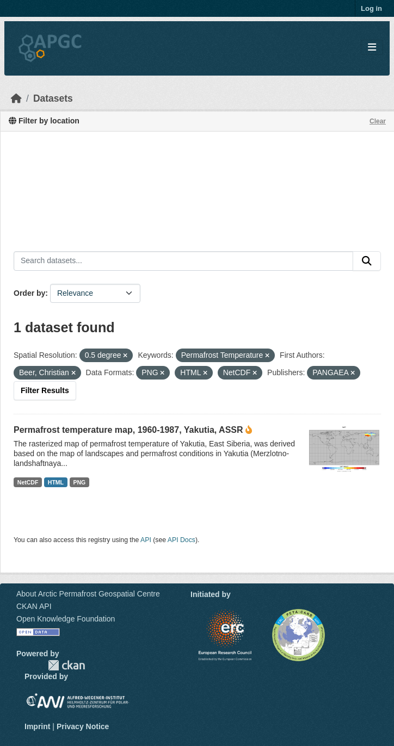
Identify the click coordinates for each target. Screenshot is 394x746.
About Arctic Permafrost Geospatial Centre (88, 593)
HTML (56, 482)
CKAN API (34, 606)
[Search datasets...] (183, 261)
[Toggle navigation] (372, 47)
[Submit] (367, 261)
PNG (79, 482)
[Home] (16, 98)
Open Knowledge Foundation (65, 618)
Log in (371, 8)
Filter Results (45, 390)
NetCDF (28, 482)
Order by (29, 293)
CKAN (66, 665)
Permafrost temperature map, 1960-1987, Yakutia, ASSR (128, 429)
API (145, 540)
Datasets (53, 98)
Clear (378, 121)
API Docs (181, 540)
